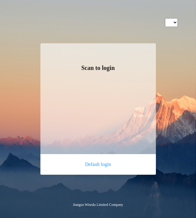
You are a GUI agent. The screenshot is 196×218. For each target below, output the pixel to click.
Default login (98, 164)
